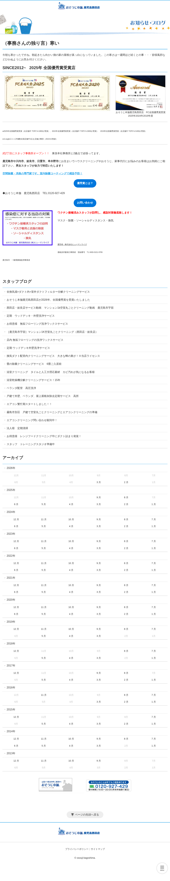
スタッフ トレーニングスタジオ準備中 (31, 444)
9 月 (98, 497)
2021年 (11, 577)
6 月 (16, 504)
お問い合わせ (85, 202)
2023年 (11, 533)
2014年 (11, 731)
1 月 (154, 504)
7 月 (154, 519)
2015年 (11, 709)
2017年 (11, 665)
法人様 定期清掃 (17, 428)
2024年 (11, 512)
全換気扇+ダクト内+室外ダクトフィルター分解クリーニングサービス (48, 291)
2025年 (11, 490)
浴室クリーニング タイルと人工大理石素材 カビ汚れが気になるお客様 (51, 372)
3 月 (98, 482)
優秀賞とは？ (85, 183)
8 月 (126, 497)
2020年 (11, 599)
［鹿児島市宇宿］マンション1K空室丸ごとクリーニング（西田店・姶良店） (52, 331)
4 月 (71, 504)
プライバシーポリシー (76, 849)
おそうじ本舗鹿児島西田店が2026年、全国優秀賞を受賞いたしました (48, 299)
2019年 (11, 621)
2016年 (11, 687)
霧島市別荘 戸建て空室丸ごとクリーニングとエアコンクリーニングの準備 (52, 412)
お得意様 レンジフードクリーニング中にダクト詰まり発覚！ (44, 436)
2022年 (11, 555)
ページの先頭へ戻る (87, 814)
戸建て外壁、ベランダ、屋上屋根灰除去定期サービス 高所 (43, 396)
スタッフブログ (17, 281)
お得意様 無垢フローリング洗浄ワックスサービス (37, 323)
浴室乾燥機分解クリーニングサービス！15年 (33, 380)
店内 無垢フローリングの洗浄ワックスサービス (35, 339)
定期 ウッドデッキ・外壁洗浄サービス (31, 315)
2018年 (11, 643)
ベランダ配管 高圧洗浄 (21, 388)
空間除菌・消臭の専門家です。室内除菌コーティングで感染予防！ (42, 173)
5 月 (44, 504)
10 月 (71, 519)
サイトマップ (98, 849)
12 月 (16, 519)
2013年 (11, 753)
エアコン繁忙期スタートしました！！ (29, 404)
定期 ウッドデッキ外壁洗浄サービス (28, 347)
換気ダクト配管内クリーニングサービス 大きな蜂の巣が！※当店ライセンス (53, 355)
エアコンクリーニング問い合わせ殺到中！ (32, 420)
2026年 (11, 468)
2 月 (126, 482)
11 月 (43, 519)
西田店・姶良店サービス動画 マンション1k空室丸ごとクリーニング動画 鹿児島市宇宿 (60, 307)
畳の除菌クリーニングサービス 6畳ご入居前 (34, 363)
